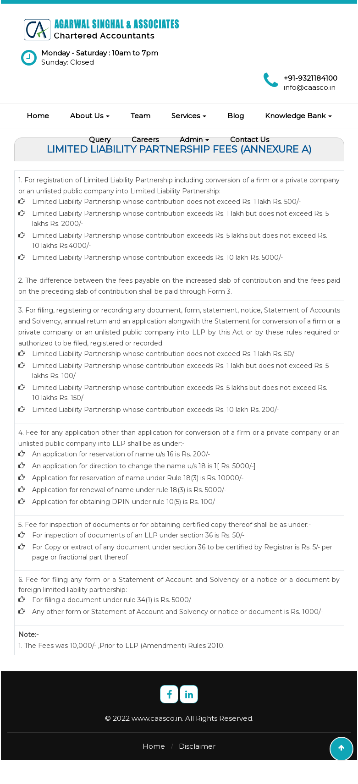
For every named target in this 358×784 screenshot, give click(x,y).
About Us (90, 115)
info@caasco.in (310, 87)
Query (99, 139)
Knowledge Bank (298, 115)
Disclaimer (197, 746)
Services (188, 115)
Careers (145, 139)
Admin (194, 139)
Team (140, 115)
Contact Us (249, 139)
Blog (235, 115)
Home (38, 115)
